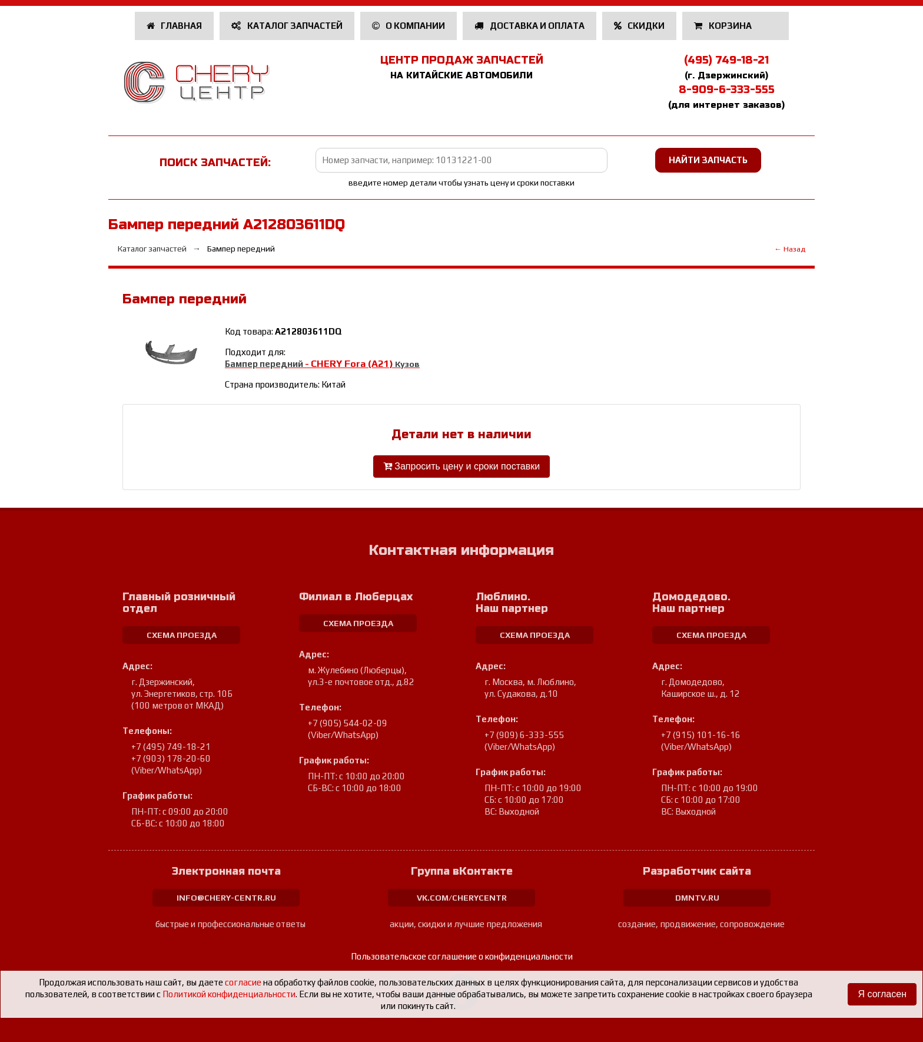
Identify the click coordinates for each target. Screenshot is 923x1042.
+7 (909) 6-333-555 (524, 735)
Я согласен (882, 994)
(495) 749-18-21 (726, 60)
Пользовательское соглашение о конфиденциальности (462, 956)
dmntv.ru (697, 897)
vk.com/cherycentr (462, 897)
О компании (409, 26)
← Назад (789, 248)
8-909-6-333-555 (727, 89)
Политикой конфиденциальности (229, 994)
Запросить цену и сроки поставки (461, 466)
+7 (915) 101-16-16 (701, 735)
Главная (174, 26)
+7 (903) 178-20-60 (171, 758)
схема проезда (182, 635)
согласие (243, 982)
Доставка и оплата (529, 26)
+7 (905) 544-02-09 (347, 723)
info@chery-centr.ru (226, 897)
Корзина (723, 26)
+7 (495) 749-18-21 (171, 747)
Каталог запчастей (287, 26)
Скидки (639, 26)
